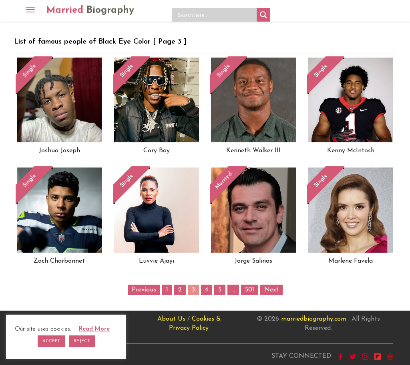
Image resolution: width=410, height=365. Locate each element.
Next (271, 290)
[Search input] (216, 15)
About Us (171, 319)
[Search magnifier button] (263, 15)
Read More (94, 329)
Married (90, 10)
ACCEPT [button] (51, 341)
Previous (144, 290)
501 (249, 290)
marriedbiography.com (313, 319)
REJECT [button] (82, 341)
